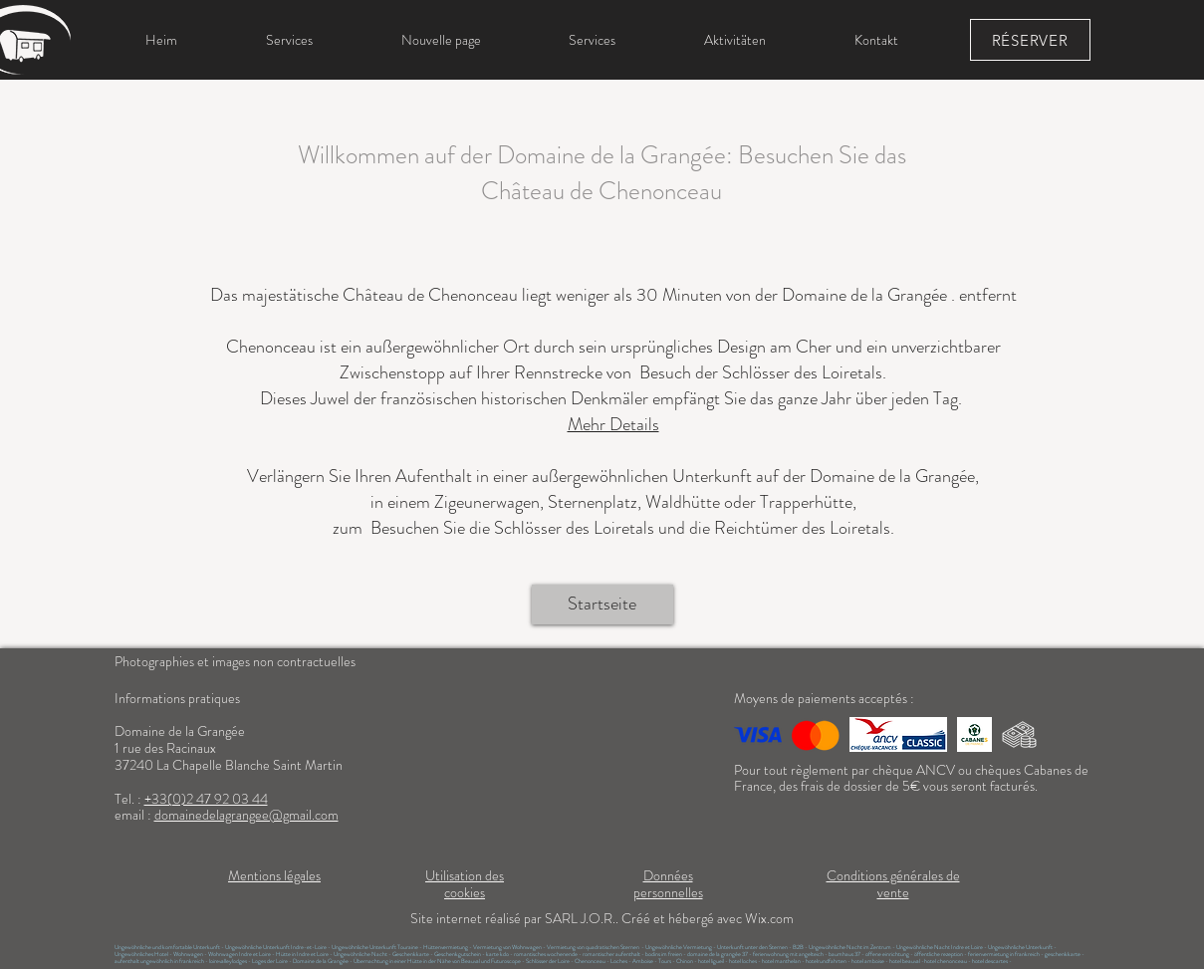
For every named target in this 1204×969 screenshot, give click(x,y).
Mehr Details (613, 424)
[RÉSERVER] (1030, 40)
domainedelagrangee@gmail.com (246, 815)
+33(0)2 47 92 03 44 (206, 799)
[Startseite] (602, 604)
